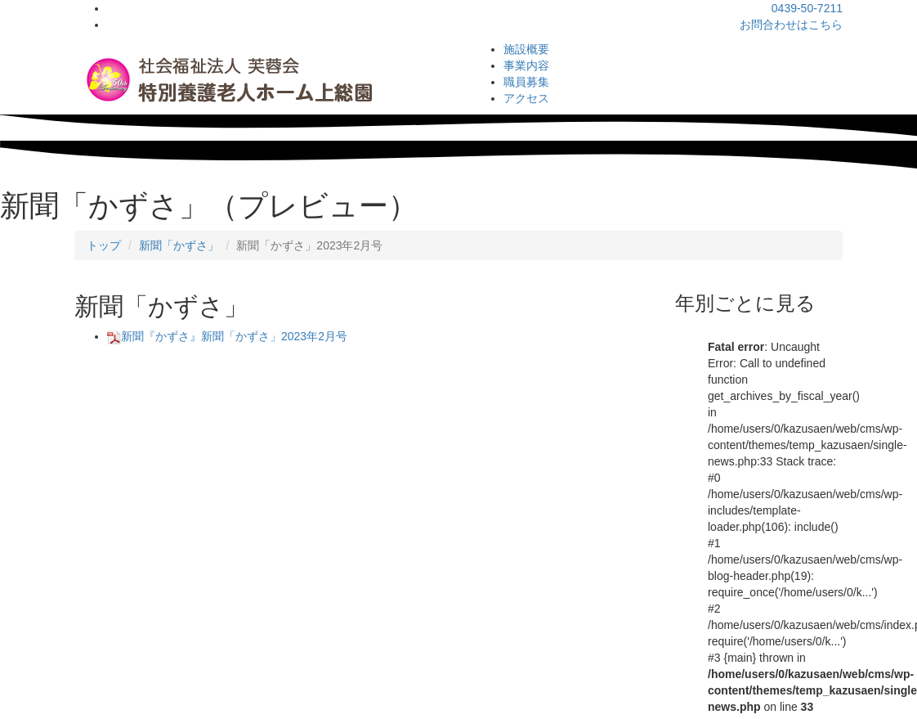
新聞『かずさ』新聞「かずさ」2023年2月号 (227, 336)
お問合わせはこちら (791, 24)
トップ (104, 245)
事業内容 (526, 65)
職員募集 (526, 81)
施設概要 (526, 49)
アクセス (526, 98)
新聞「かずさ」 (179, 245)
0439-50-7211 (807, 8)
